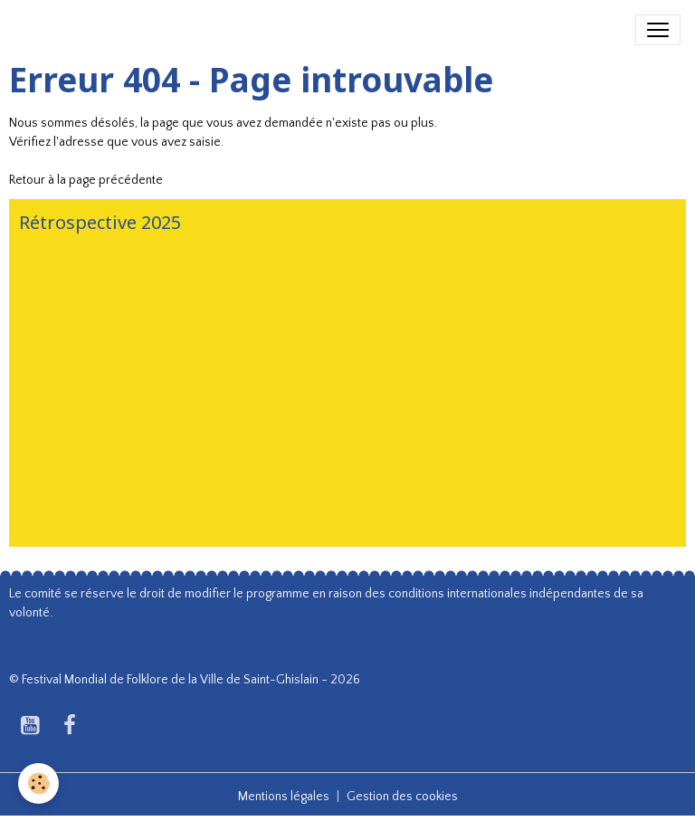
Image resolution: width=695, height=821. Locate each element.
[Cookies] (38, 783)
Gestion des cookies (402, 796)
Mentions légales (283, 796)
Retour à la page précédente (86, 180)
